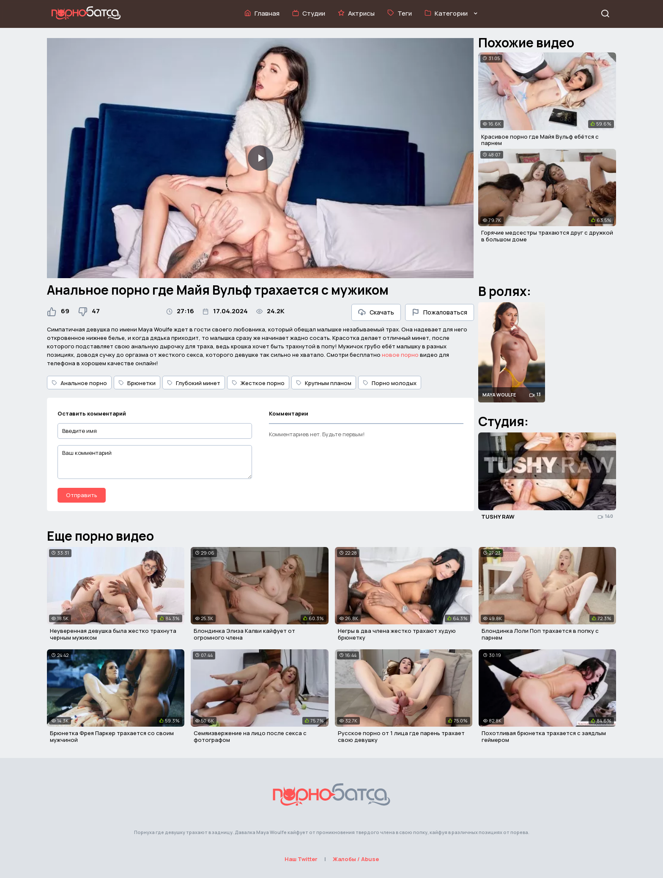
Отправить (81, 495)
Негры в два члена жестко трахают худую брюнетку (397, 634)
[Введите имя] (155, 431)
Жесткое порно (258, 383)
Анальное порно (79, 383)
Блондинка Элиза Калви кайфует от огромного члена (244, 634)
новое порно (400, 354)
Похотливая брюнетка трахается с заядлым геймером (544, 736)
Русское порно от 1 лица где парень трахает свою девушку (401, 736)
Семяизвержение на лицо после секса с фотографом (250, 736)
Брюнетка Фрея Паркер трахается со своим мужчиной (112, 736)
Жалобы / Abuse (356, 859)
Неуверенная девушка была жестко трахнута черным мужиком (113, 634)
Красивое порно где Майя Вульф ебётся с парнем (540, 140)
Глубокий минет (193, 383)
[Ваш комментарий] (155, 462)
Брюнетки (137, 383)
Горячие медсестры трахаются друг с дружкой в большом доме (547, 236)
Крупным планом (323, 383)
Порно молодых (389, 383)
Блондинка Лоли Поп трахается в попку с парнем (540, 634)
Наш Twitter (301, 859)
